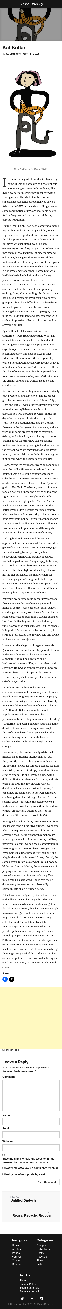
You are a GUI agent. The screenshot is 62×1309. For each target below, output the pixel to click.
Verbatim (17, 1256)
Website (7, 1141)
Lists (39, 1264)
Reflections (11, 1050)
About (23, 1280)
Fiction (40, 1260)
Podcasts (42, 1256)
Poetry (40, 1253)
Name (6, 1115)
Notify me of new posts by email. (25, 1174)
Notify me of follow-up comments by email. (32, 1168)
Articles (16, 1249)
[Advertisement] (31, 1018)
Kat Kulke (12, 53)
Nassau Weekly (31, 4)
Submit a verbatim (30, 1291)
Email (6, 1128)
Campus (42, 1245)
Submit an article (29, 1287)
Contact (16, 1260)
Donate (16, 1264)
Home (15, 1245)
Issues (16, 1253)
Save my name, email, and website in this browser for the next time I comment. (28, 1160)
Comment (9, 1076)
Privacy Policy (28, 1284)
